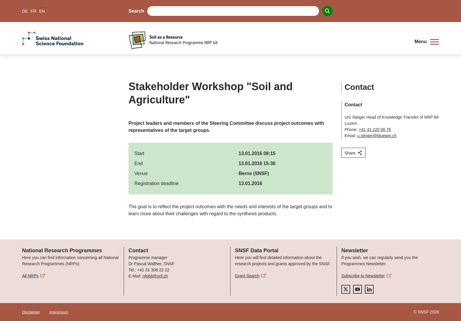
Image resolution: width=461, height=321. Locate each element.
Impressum (58, 312)
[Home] (267, 40)
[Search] (327, 11)
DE (25, 11)
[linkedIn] (369, 289)
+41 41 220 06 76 (375, 129)
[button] (427, 41)
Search (136, 11)
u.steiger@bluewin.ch (377, 135)
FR (33, 11)
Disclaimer (31, 312)
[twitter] (345, 289)
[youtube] (357, 289)
